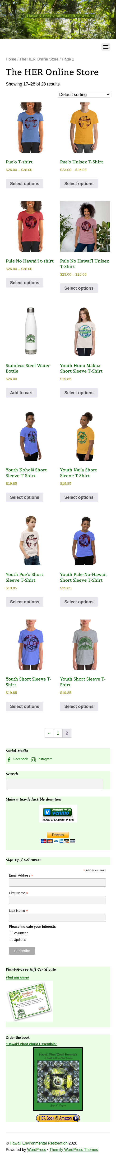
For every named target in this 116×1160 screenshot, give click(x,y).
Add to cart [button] (21, 392)
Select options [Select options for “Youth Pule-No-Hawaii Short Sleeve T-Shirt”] (78, 602)
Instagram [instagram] (41, 759)
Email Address (21, 875)
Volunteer (21, 933)
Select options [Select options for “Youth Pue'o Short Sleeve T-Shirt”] (24, 602)
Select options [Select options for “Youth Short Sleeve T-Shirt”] (24, 706)
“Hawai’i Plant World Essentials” (31, 1044)
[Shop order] (84, 94)
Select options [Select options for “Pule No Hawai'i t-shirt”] (24, 282)
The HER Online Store (39, 59)
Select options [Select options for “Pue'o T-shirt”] (24, 183)
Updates (20, 940)
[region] (58, 19)
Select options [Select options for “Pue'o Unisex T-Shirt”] (78, 183)
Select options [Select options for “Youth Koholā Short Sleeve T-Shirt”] (24, 497)
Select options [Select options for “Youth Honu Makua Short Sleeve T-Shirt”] (78, 392)
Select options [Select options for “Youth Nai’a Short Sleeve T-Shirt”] (78, 497)
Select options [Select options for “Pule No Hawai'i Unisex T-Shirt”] (78, 288)
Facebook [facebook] (17, 759)
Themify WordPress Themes (74, 1149)
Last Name (18, 910)
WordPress (36, 1149)
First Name (18, 893)
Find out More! (17, 978)
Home (11, 59)
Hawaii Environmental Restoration (39, 1143)
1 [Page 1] (58, 733)
